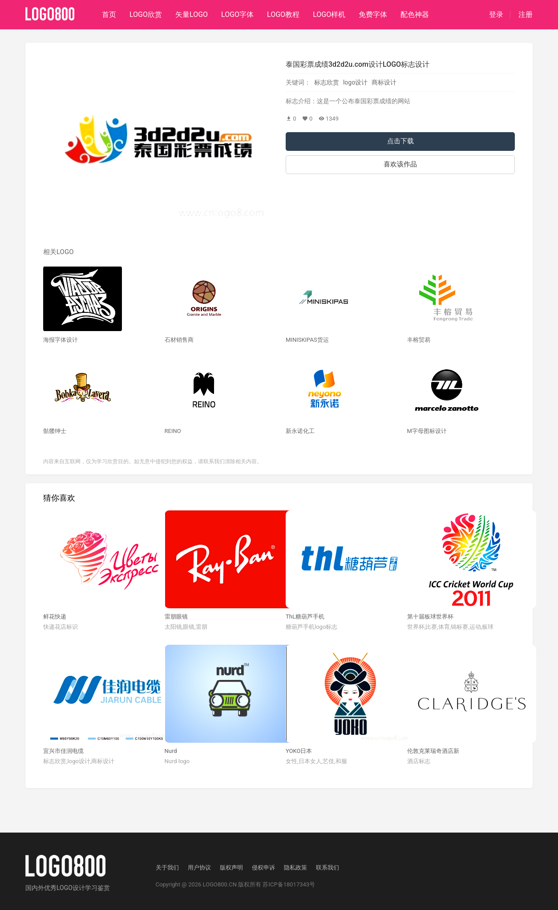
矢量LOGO (191, 14)
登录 (496, 14)
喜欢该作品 (400, 164)
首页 (109, 14)
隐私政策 (295, 867)
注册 (525, 14)
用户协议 (199, 867)
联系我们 (327, 867)
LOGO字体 (237, 14)
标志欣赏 (326, 82)
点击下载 (400, 141)
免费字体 (373, 14)
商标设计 (384, 82)
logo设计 (355, 82)
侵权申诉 (263, 867)
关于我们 (167, 867)
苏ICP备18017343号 (289, 884)
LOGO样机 (329, 14)
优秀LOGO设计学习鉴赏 (77, 887)
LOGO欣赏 (145, 14)
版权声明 (231, 867)
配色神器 (414, 14)
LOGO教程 (283, 14)
